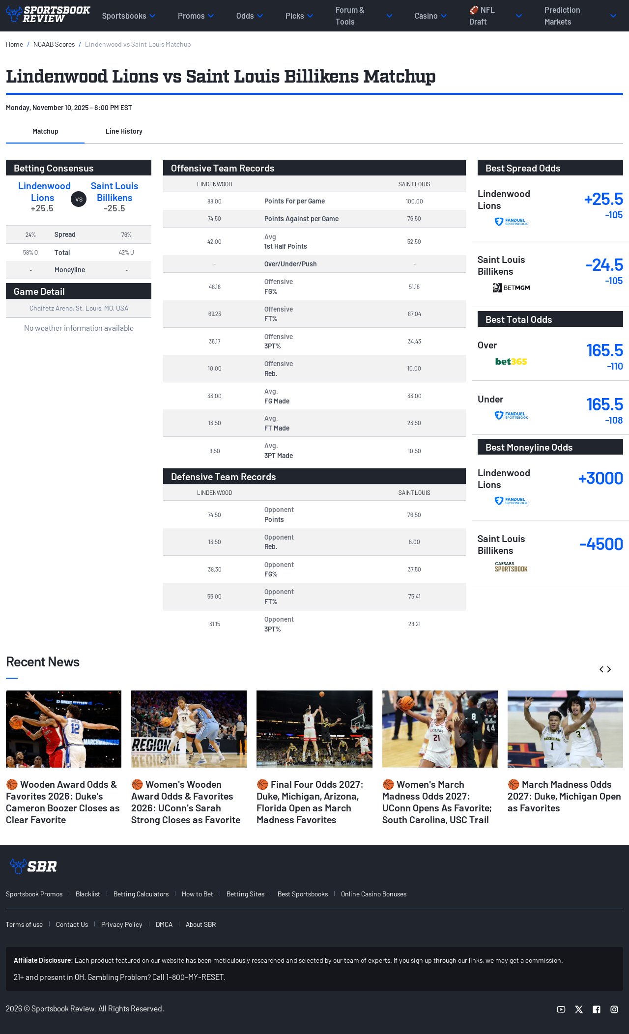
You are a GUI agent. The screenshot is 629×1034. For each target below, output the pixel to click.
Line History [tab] (124, 131)
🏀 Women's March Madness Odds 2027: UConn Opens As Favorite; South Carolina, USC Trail (437, 801)
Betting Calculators (141, 894)
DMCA (164, 924)
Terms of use (24, 924)
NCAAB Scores (54, 44)
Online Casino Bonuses (373, 894)
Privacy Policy (122, 924)
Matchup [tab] (45, 131)
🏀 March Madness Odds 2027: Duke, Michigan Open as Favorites (564, 795)
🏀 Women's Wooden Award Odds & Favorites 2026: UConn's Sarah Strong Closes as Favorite (185, 801)
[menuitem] (40, 894)
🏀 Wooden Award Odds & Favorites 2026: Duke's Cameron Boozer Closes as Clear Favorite (63, 801)
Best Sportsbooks (303, 894)
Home (14, 44)
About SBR (201, 924)
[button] (45, 132)
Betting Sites (245, 894)
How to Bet (197, 894)
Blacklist (88, 894)
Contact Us (72, 924)
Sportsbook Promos (34, 894)
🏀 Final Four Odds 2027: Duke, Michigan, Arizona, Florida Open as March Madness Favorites (310, 801)
